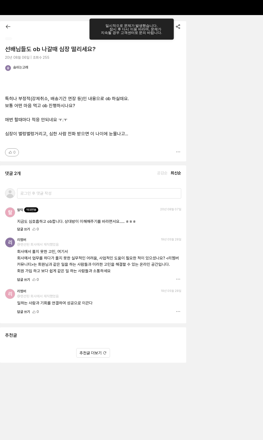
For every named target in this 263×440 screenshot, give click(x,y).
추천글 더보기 (93, 353)
